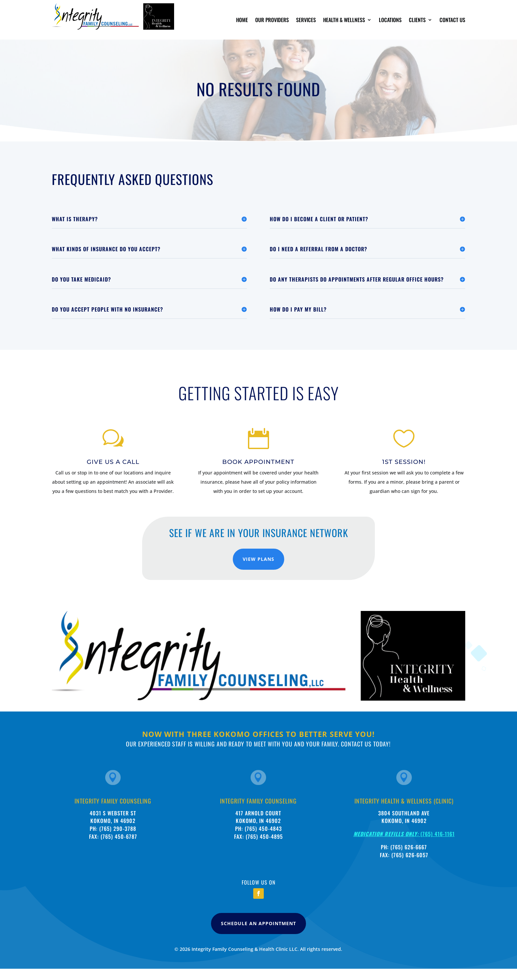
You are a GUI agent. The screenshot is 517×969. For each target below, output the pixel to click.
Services (306, 20)
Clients (417, 20)
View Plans (258, 559)
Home (242, 20)
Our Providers (272, 20)
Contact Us (452, 20)
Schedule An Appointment (258, 923)
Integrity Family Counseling (113, 801)
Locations (390, 20)
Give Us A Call (113, 462)
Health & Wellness (344, 20)
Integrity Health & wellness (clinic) (404, 801)
